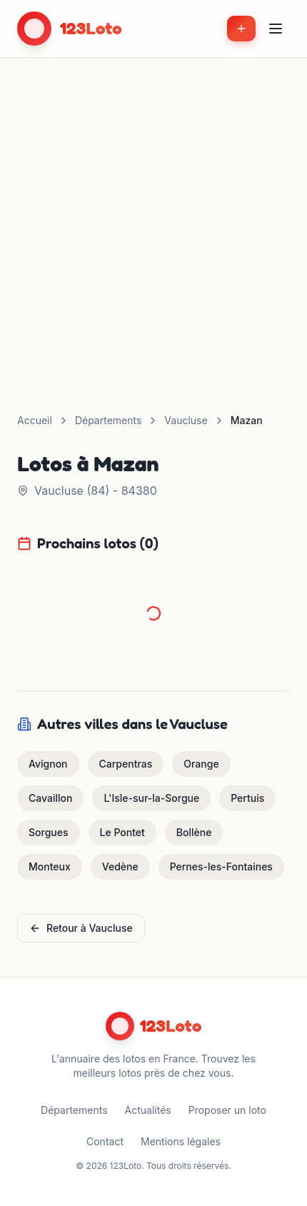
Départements (108, 420)
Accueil (34, 420)
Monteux (50, 866)
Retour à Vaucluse (81, 928)
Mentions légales (181, 1141)
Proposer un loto (227, 1110)
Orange (200, 764)
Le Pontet (122, 832)
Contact (105, 1141)
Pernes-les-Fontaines (221, 866)
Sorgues (49, 832)
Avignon (48, 764)
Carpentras (126, 764)
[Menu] (275, 28)
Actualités (148, 1110)
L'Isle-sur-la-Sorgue (151, 798)
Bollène (194, 832)
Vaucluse (185, 420)
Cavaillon (50, 798)
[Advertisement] (153, 218)
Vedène (120, 866)
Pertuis (247, 798)
